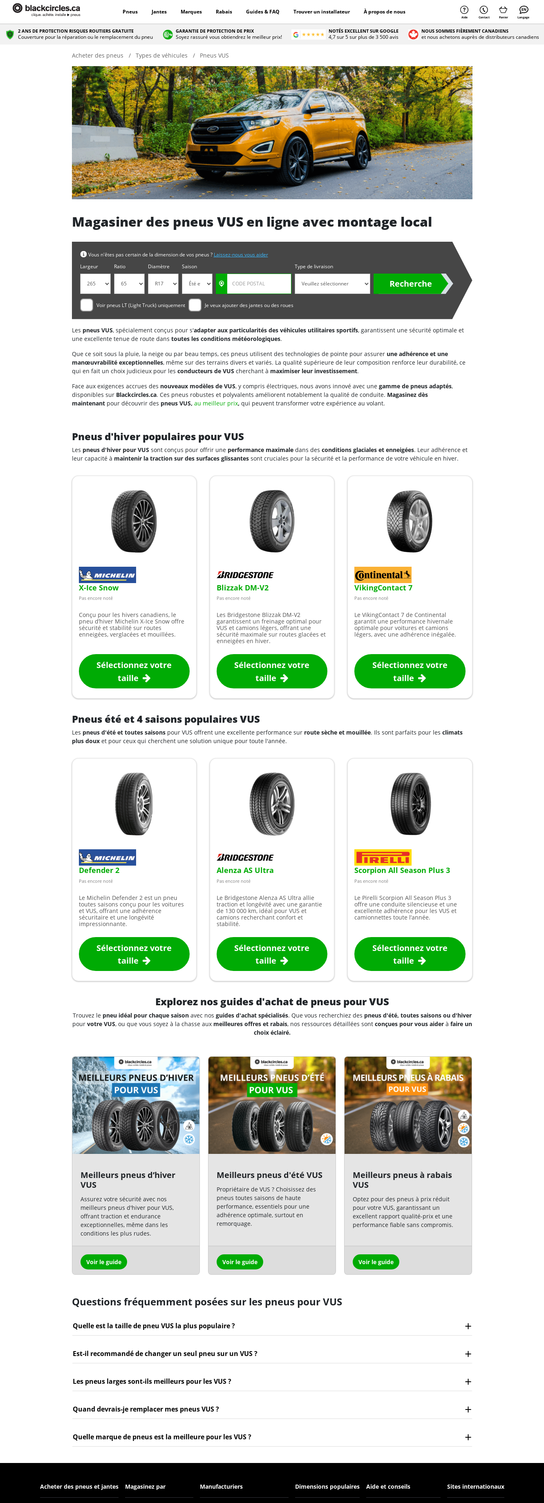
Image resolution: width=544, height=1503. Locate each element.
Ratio (119, 266)
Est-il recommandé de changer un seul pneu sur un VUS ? (165, 1353)
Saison (189, 266)
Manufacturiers (221, 1486)
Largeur (89, 266)
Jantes (159, 11)
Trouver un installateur (321, 11)
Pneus (130, 11)
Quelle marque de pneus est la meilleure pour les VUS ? (162, 1436)
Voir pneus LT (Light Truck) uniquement (140, 305)
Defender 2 (99, 870)
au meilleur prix (216, 403)
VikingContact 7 (383, 587)
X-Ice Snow (99, 587)
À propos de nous (384, 11)
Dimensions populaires (327, 1486)
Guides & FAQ (263, 11)
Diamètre (159, 266)
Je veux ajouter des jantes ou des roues (249, 305)
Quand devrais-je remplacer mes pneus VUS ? (146, 1409)
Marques (191, 11)
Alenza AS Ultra (245, 870)
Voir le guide (103, 1262)
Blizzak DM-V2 (243, 587)
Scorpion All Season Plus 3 (402, 870)
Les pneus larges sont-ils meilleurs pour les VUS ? (152, 1381)
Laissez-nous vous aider (241, 254)
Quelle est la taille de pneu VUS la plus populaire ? (154, 1325)
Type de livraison (314, 266)
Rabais (224, 11)
